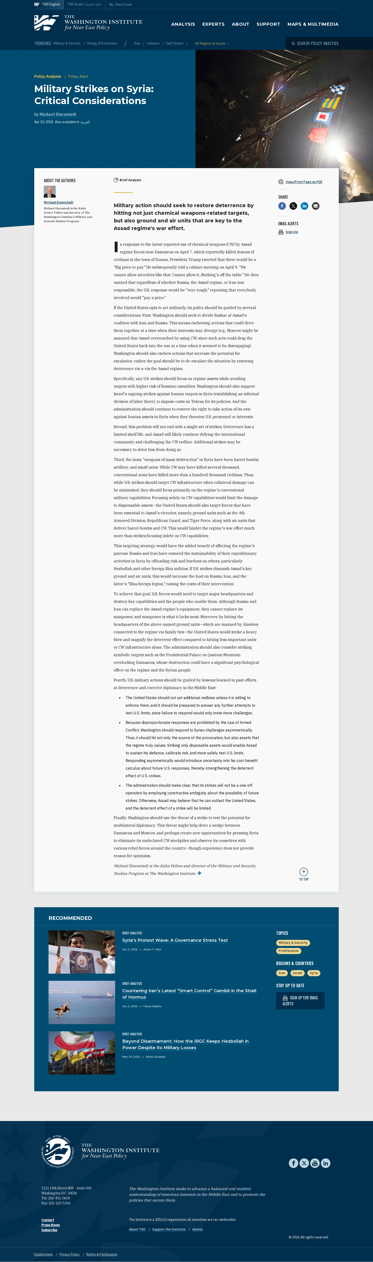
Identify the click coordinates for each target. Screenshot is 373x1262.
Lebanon (153, 43)
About (241, 24)
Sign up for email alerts (300, 1001)
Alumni (197, 1229)
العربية (85, 122)
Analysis (183, 24)
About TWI (137, 1229)
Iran (137, 43)
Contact (47, 1220)
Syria (314, 973)
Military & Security (67, 43)
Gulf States (175, 43)
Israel (297, 973)
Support (268, 24)
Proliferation (289, 951)
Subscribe (49, 1230)
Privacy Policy (69, 1254)
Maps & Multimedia (313, 24)
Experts (213, 24)
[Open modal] (315, 43)
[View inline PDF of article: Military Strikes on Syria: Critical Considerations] (303, 182)
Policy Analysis (48, 76)
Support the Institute (169, 1229)
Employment (44, 1254)
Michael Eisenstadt (57, 114)
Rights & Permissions (101, 1254)
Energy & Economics (102, 43)
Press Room (50, 1225)
